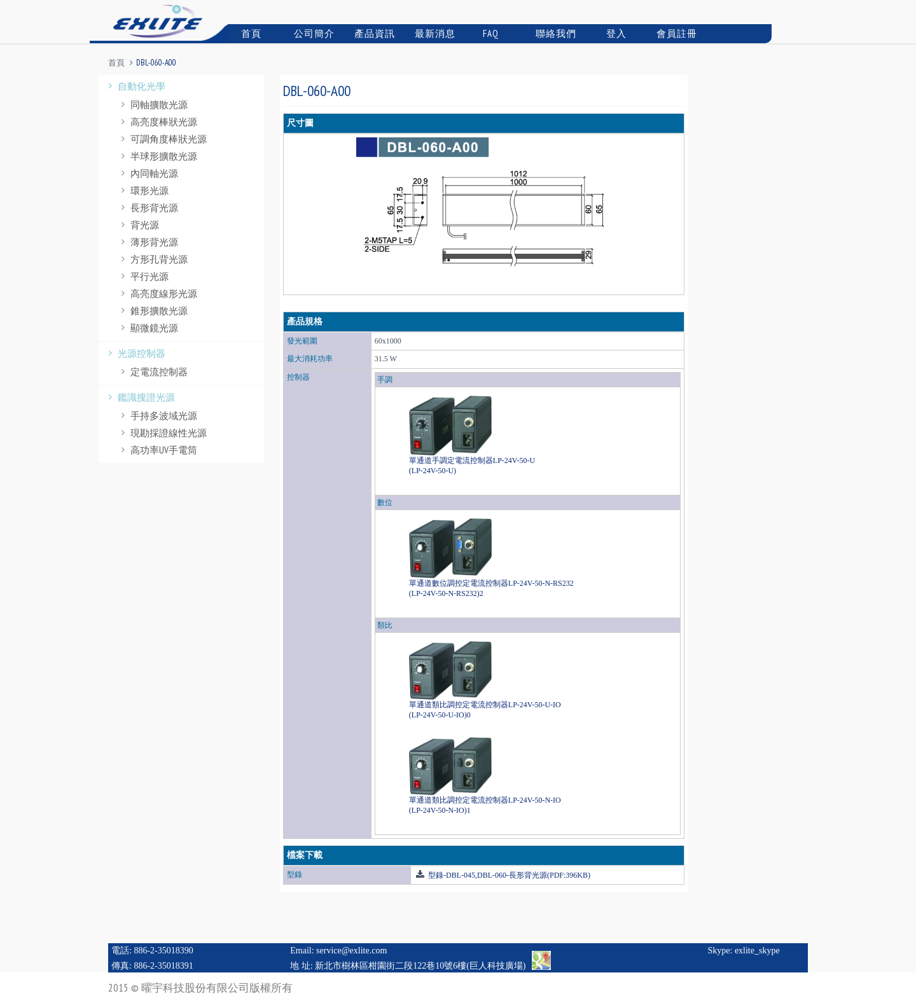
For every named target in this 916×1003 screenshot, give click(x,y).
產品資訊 (373, 33)
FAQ (486, 33)
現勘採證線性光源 (162, 433)
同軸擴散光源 (153, 105)
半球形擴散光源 (157, 156)
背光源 (138, 225)
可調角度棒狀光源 (162, 139)
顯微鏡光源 (148, 328)
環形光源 (143, 190)
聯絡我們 (554, 33)
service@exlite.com (351, 950)
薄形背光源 (148, 242)
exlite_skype (757, 950)
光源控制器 (135, 353)
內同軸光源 (148, 173)
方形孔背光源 (153, 259)
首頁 (246, 33)
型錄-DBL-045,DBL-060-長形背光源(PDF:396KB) (508, 875)
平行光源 (143, 276)
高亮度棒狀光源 (157, 122)
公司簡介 (313, 33)
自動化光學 (135, 86)
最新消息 (433, 33)
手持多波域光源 (157, 416)
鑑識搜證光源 (140, 397)
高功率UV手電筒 (157, 450)
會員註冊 (675, 33)
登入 (610, 33)
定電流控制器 (153, 372)
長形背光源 (148, 208)
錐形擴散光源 (153, 311)
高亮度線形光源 (157, 293)
